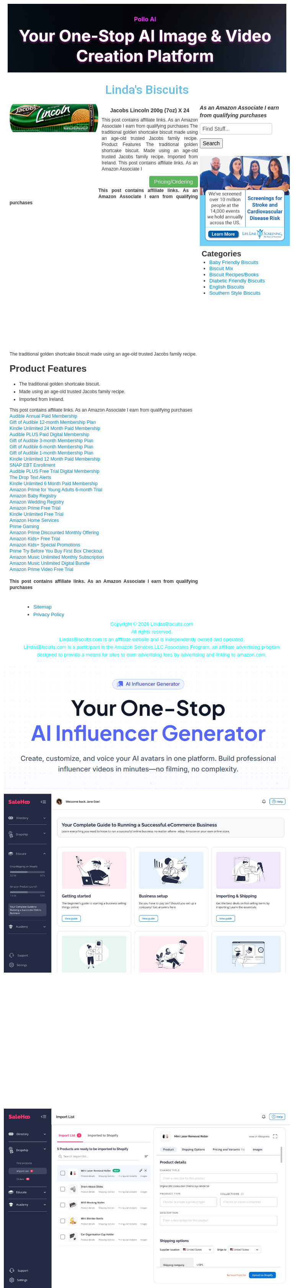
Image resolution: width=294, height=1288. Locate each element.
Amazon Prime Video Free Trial (42, 569)
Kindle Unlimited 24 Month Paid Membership (55, 428)
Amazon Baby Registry (33, 496)
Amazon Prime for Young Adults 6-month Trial (56, 489)
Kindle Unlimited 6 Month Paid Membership (54, 483)
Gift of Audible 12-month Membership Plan (53, 422)
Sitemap (42, 607)
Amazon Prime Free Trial (35, 508)
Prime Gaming (24, 526)
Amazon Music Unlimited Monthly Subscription (57, 557)
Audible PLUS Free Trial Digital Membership (55, 471)
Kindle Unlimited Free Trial (37, 514)
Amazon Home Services (34, 520)
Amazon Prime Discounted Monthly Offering (54, 532)
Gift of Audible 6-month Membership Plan (51, 447)
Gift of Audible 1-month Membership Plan (51, 453)
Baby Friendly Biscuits (233, 262)
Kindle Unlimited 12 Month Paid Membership (55, 459)
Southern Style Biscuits (235, 293)
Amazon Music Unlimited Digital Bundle (50, 563)
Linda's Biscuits (147, 90)
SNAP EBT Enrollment (33, 465)
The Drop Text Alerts (30, 477)
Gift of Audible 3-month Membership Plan (51, 440)
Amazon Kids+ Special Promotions (45, 545)
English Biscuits (226, 287)
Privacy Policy (48, 614)
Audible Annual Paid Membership (43, 416)
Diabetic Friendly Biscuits (237, 281)
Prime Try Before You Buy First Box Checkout (56, 551)
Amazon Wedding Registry (37, 502)
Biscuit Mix (221, 268)
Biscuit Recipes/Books (234, 274)
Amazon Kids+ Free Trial (35, 538)
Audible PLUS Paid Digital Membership (49, 434)
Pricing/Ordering (173, 182)
